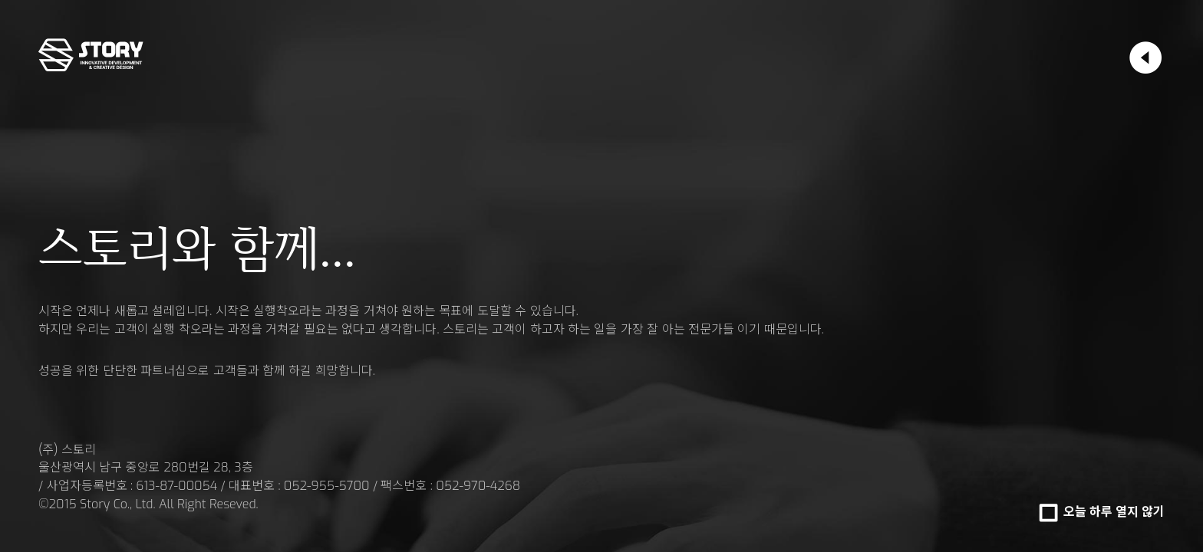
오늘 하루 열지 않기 (1114, 512)
